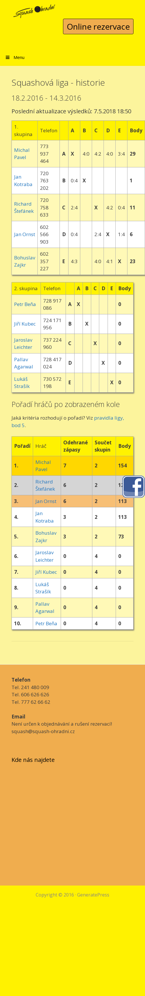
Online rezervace (98, 26)
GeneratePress (93, 895)
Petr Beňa (25, 304)
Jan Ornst (24, 234)
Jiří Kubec (25, 323)
